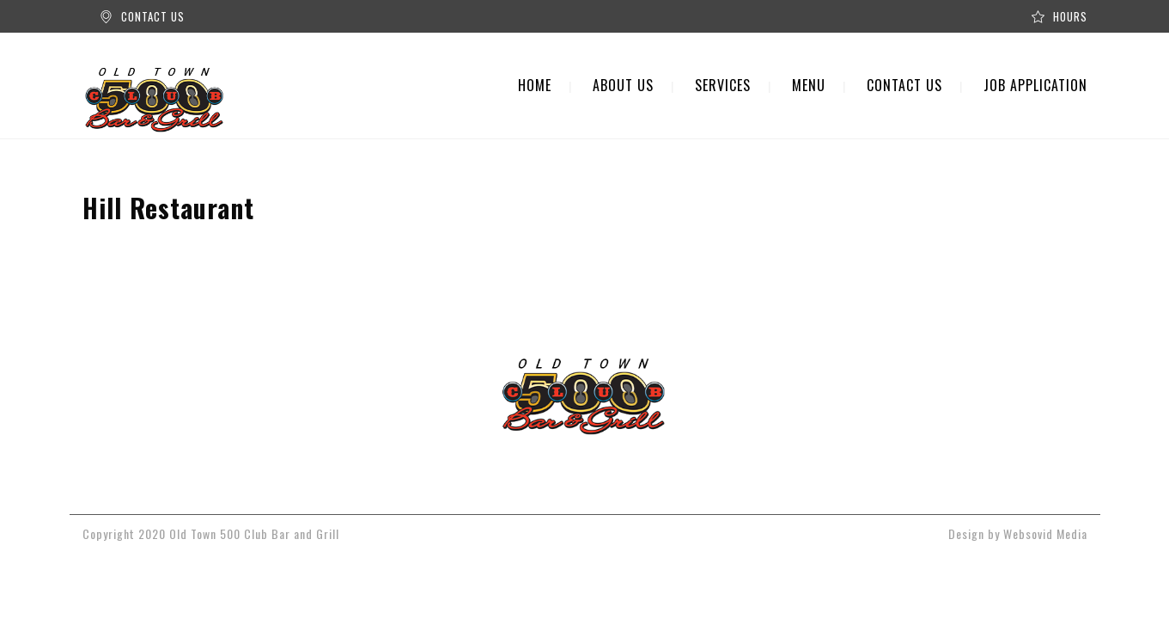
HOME (534, 85)
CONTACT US (153, 16)
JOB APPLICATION (1035, 85)
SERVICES (723, 85)
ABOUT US (623, 85)
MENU (808, 85)
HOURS (1070, 16)
